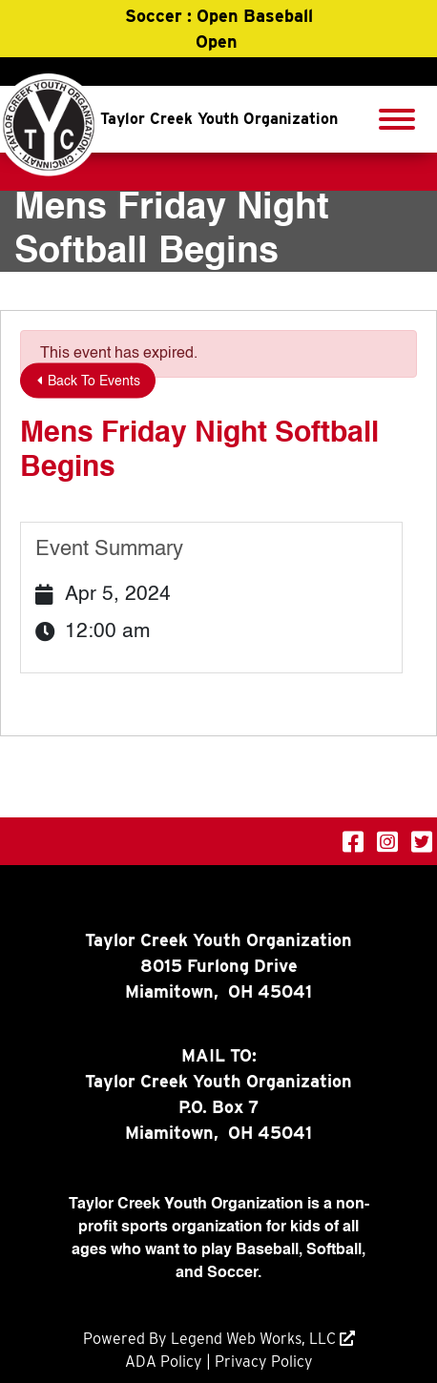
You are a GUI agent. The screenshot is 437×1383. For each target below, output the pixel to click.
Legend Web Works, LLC (255, 1339)
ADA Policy (163, 1361)
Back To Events (88, 381)
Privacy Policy (264, 1361)
